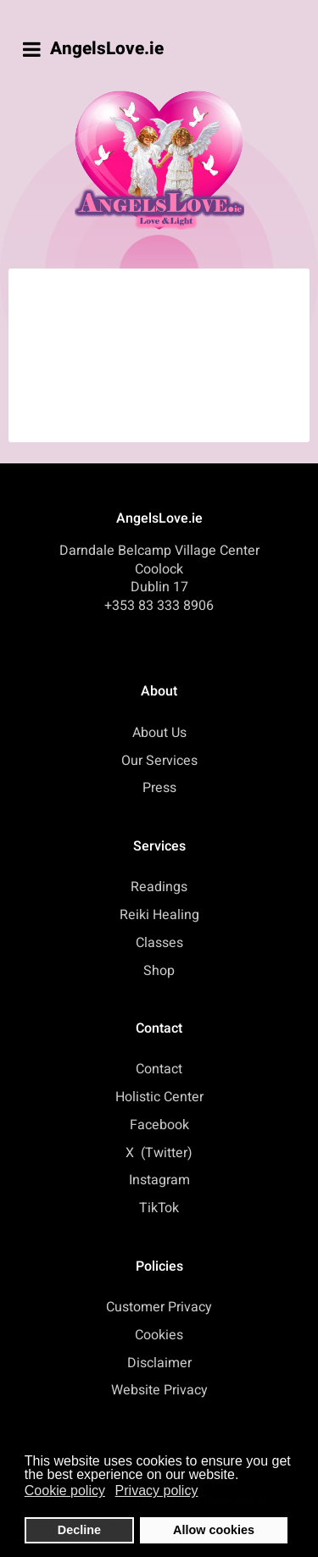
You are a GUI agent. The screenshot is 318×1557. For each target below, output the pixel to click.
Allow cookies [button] (213, 1530)
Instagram (159, 1180)
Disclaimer (159, 1363)
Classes (159, 943)
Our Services (159, 761)
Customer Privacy (159, 1307)
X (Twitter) (159, 1153)
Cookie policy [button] (65, 1490)
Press (159, 788)
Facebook (159, 1125)
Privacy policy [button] (156, 1490)
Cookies (159, 1335)
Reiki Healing (159, 915)
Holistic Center (159, 1097)
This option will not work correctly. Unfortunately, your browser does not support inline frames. (164, 352)
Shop (159, 971)
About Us (159, 733)
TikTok (159, 1208)
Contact (159, 1069)
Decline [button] (79, 1530)
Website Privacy (159, 1390)
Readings (159, 887)
